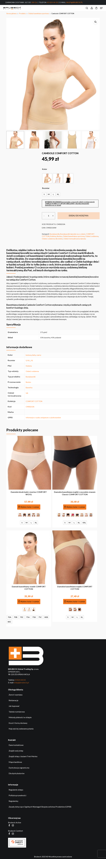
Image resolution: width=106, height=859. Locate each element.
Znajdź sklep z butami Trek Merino (23, 756)
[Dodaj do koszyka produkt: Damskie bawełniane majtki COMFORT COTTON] (74, 601)
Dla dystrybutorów (16, 773)
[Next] (96, 140)
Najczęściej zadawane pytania (21, 728)
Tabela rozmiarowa (17, 711)
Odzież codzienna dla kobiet (52, 239)
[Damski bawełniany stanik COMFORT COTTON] (28, 557)
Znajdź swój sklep (16, 751)
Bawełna (29, 388)
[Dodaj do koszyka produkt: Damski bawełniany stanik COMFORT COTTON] (28, 601)
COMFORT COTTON (34, 401)
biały (34, 355)
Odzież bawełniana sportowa (38, 13)
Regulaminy (13, 801)
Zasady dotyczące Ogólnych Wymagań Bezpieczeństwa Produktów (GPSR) (40, 807)
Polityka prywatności (17, 795)
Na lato (59, 236)
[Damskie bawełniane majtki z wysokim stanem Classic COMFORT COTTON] (74, 463)
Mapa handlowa (15, 762)
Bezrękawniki (54, 234)
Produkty (22, 13)
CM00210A (30, 407)
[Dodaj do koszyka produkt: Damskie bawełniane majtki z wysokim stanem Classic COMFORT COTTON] (74, 507)
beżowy (28, 355)
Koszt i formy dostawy (18, 723)
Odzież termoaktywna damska (74, 239)
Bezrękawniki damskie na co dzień (72, 234)
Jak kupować (14, 706)
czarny (38, 355)
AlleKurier (20, 844)
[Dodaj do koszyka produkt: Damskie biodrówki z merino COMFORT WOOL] (28, 507)
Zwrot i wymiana (15, 695)
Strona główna (11, 13)
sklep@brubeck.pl (74, 2)
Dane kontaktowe (16, 745)
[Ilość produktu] (48, 215)
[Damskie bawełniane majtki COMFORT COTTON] (74, 557)
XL (32, 360)
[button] (101, 8)
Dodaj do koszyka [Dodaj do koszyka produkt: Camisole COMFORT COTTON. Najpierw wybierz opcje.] (78, 216)
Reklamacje (13, 700)
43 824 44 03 (52, 2)
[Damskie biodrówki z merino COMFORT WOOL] (28, 463)
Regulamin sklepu (16, 790)
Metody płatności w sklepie (20, 717)
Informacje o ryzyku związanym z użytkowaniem (43, 417)
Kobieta (53, 236)
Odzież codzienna (91, 236)
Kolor (44, 169)
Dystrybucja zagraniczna (19, 767)
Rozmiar (46, 188)
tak (27, 393)
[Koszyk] (96, 8)
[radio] (47, 178)
